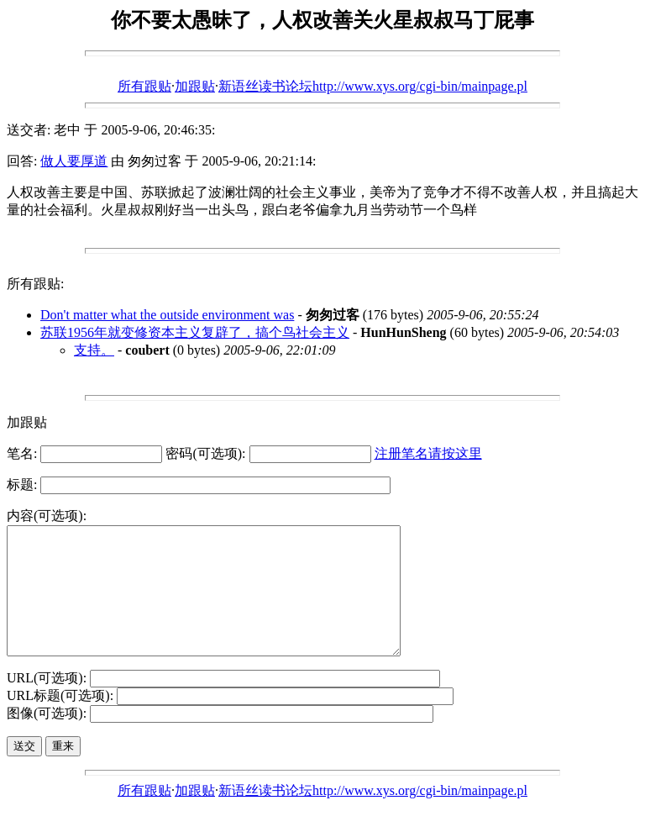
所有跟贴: (35, 283)
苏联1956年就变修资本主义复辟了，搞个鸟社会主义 (194, 332)
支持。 (94, 350)
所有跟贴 (144, 86)
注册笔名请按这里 (428, 453)
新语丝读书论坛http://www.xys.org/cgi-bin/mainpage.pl (372, 86)
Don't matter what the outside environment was (167, 315)
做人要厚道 (74, 161)
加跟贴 (195, 86)
